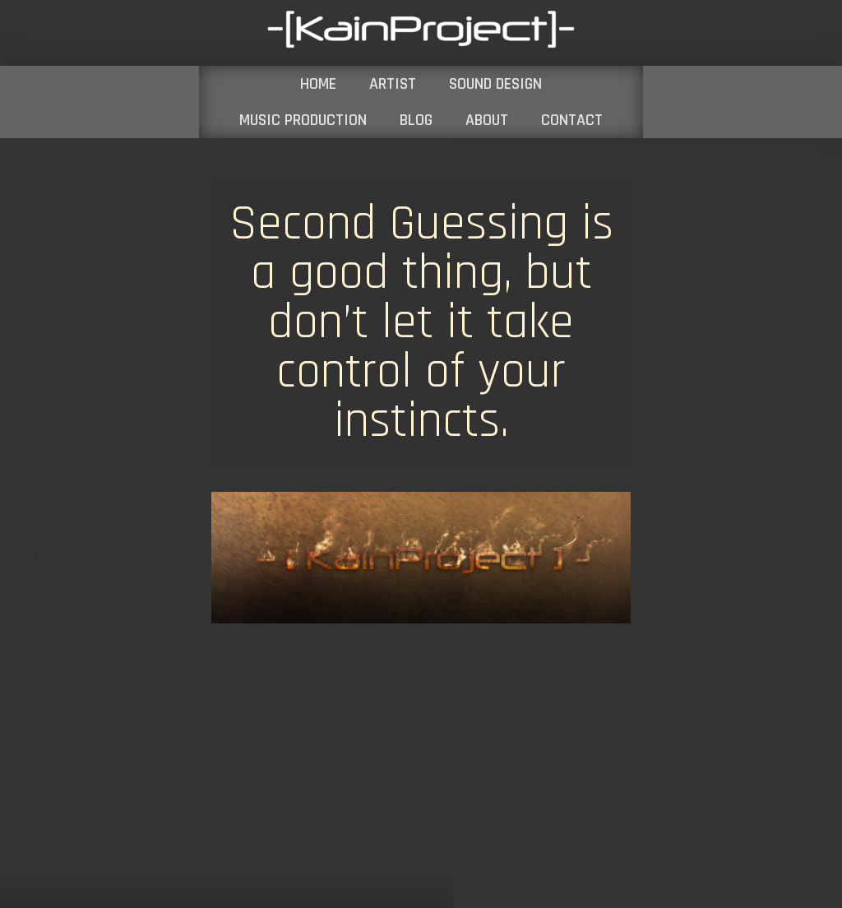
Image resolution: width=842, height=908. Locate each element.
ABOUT (486, 120)
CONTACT (572, 120)
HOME (318, 84)
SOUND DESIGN (495, 84)
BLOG (416, 120)
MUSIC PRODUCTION (303, 120)
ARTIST (392, 84)
